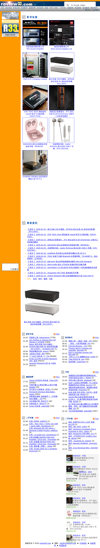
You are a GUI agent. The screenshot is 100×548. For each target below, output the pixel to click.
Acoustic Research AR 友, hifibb (42, 363)
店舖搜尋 (70, 8)
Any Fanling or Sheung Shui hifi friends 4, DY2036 (42, 341)
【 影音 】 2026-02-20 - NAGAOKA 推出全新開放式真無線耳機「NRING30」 (58, 245)
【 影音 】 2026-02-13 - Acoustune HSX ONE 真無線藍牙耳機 (52, 273)
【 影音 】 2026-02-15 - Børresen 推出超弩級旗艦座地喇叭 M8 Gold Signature (59, 261)
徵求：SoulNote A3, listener (80, 441)
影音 (35, 279)
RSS (58, 334)
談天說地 (40, 8)
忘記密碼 (95, 10)
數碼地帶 (32, 8)
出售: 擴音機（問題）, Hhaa (40, 446)
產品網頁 (78, 8)
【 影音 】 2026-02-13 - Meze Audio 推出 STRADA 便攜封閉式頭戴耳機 (56, 265)
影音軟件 (24, 8)
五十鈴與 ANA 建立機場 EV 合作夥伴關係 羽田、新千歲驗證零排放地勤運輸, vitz (83, 406)
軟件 (40, 279)
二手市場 (62, 8)
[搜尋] (79, 5)
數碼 (45, 279)
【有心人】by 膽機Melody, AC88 (81, 357)
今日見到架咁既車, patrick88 (80, 411)
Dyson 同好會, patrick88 (39, 406)
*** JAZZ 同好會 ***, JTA (39, 356)
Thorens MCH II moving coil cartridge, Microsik (80, 349)
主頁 (2, 8)
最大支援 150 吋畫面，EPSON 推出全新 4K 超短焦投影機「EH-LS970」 (42, 322)
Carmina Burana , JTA (77, 346)
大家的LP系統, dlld (37, 354)
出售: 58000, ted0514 (38, 421)
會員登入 (88, 10)
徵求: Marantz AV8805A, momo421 (82, 443)
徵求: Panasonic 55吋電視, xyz (81, 434)
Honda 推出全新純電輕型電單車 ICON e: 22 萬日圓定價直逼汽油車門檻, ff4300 (83, 399)
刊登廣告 (83, 543)
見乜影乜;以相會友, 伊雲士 (40, 389)
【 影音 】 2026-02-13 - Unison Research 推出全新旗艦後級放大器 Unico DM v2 (60, 276)
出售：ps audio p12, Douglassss (42, 435)
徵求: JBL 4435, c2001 (77, 427)
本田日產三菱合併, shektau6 (80, 380)
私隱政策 (62, 545)
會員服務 (86, 8)
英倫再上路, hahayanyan (39, 337)
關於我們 (94, 8)
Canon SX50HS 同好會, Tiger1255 (43, 380)
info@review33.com (68, 543)
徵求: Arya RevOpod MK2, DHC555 (83, 448)
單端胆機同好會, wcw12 (39, 351)
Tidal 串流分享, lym (76, 359)
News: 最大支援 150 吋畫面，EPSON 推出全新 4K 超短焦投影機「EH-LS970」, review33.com (43, 346)
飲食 (56, 8)
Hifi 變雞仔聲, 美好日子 (38, 401)
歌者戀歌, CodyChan (77, 362)
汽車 (51, 8)
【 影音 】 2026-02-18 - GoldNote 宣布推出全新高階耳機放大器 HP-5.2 (56, 253)
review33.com (45, 543)
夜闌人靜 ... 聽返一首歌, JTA (80, 341)
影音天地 (16, 8)
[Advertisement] (60, 201)
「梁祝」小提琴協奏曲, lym (79, 343)
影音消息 (9, 8)
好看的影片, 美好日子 (38, 404)
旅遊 (46, 8)
